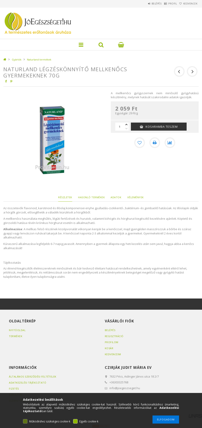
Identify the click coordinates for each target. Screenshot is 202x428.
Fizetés (14, 388)
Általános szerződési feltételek (32, 376)
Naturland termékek (39, 59)
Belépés (146, 3)
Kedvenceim (113, 354)
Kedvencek (188, 3)
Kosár (109, 348)
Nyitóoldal (17, 330)
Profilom (111, 342)
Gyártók (16, 59)
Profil (166, 3)
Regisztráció (114, 336)
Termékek (15, 336)
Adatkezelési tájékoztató (27, 382)
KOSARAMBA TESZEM (162, 127)
